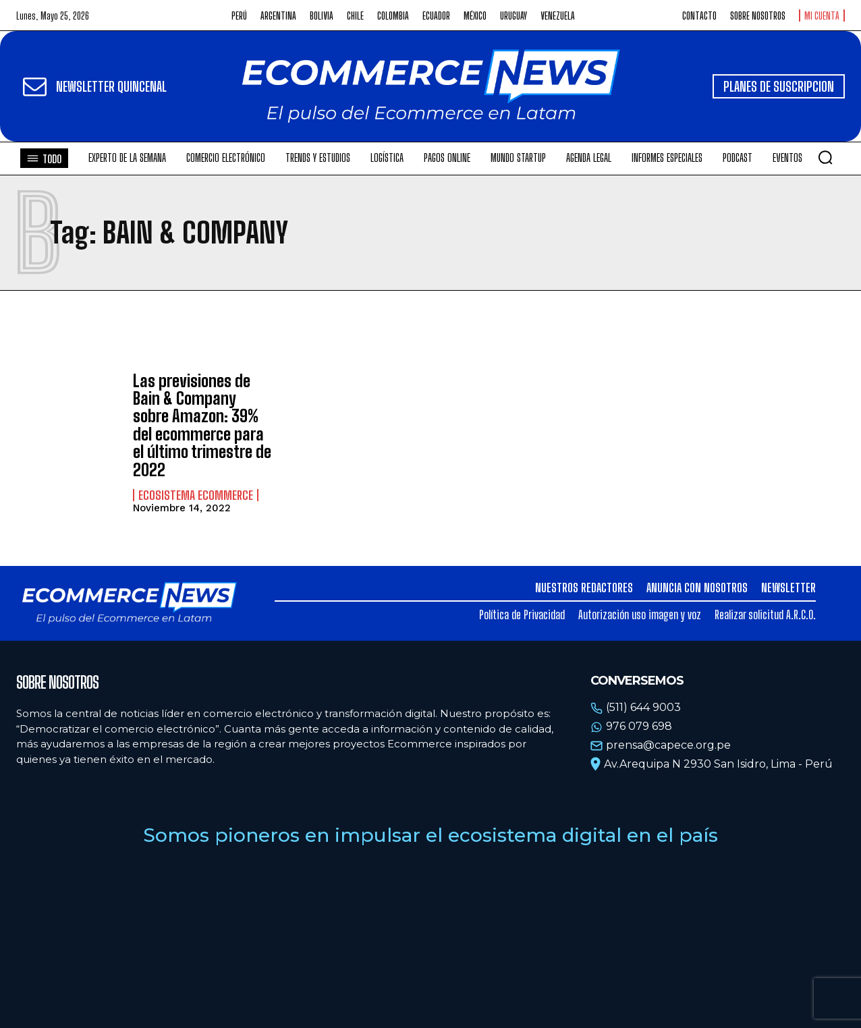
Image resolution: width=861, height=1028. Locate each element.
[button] (825, 157)
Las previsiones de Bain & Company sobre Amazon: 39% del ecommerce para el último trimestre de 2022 (202, 425)
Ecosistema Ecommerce (195, 495)
